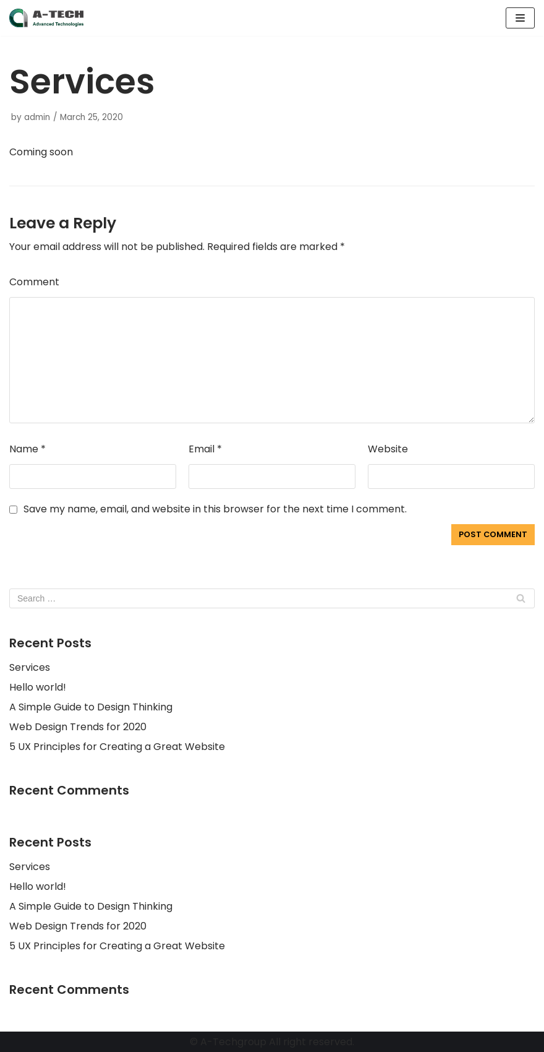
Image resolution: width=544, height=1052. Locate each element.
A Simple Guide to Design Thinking (90, 707)
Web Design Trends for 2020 (78, 727)
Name (27, 449)
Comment (34, 282)
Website (388, 449)
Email (205, 449)
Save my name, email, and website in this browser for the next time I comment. (215, 509)
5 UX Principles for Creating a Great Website (117, 746)
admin (37, 117)
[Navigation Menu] (520, 17)
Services (29, 667)
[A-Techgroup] (46, 18)
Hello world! (37, 687)
